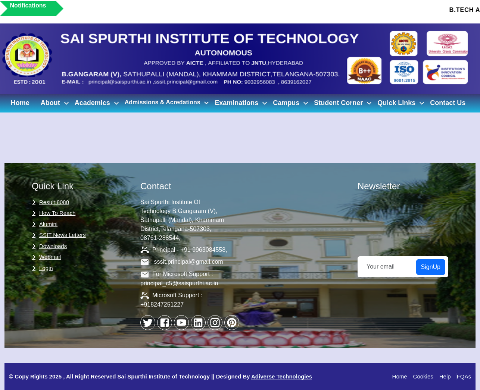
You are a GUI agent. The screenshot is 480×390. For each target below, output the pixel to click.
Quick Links (401, 103)
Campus (291, 103)
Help (445, 376)
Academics (98, 103)
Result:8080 (54, 202)
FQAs (464, 376)
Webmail (50, 257)
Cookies (423, 376)
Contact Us (447, 103)
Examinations (242, 103)
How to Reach (57, 213)
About (56, 103)
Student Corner (344, 103)
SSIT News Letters (62, 235)
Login (46, 268)
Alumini (48, 224)
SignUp (430, 267)
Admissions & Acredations (168, 102)
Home (20, 103)
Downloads (53, 246)
